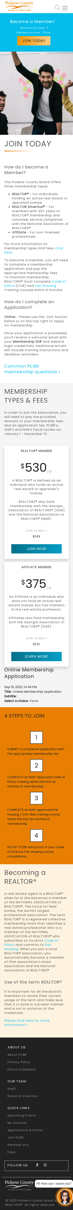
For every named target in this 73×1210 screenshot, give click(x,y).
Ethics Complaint (22, 1069)
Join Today (33, 40)
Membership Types (32, 27)
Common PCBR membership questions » (32, 369)
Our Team (17, 1081)
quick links (19, 1108)
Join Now (36, 548)
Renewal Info (18, 1145)
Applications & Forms (25, 1130)
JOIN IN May (35, 531)
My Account (17, 1123)
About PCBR (17, 1055)
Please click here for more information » (27, 1022)
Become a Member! (32, 22)
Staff (12, 1089)
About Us (17, 1047)
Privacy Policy (19, 1062)
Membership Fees (28, 32)
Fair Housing (45, 286)
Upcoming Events (22, 1115)
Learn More (36, 656)
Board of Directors (23, 1096)
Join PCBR (16, 1137)
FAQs (47, 32)
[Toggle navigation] (66, 7)
